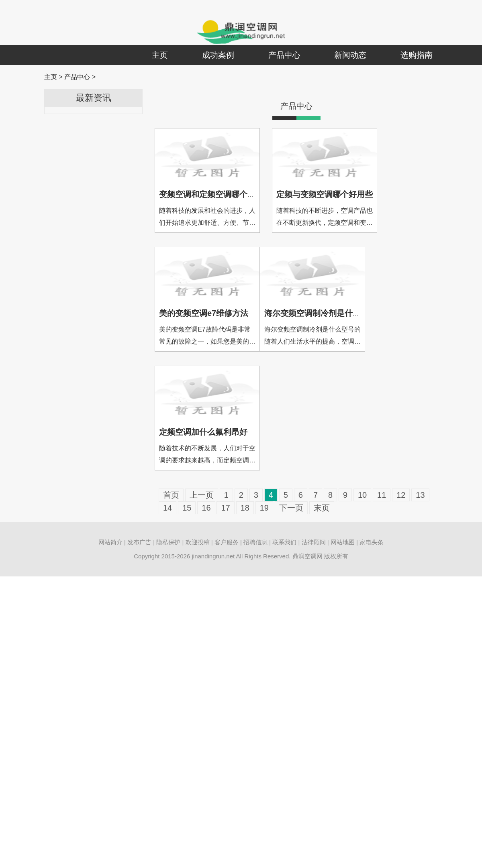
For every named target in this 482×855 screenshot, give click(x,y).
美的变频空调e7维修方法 (203, 313)
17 (225, 507)
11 (381, 495)
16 (206, 507)
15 (186, 507)
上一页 (202, 495)
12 (400, 495)
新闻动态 (350, 55)
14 (167, 507)
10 (362, 495)
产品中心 (284, 55)
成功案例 (218, 55)
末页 (322, 507)
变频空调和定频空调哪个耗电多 (215, 194)
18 (245, 507)
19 (264, 507)
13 (420, 495)
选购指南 (416, 55)
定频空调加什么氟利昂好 (203, 432)
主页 (160, 55)
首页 (171, 495)
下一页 (291, 507)
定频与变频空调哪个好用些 (324, 194)
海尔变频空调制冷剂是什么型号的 (324, 313)
